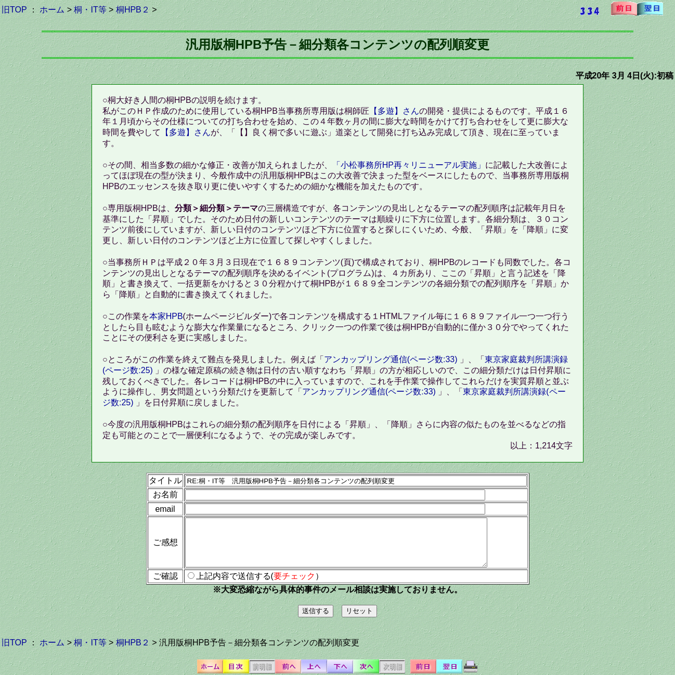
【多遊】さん (394, 111)
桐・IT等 (90, 9)
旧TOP (14, 9)
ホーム (52, 9)
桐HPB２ (133, 9)
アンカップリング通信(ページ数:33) (392, 359)
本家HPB (166, 316)
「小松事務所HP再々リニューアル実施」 (408, 165)
